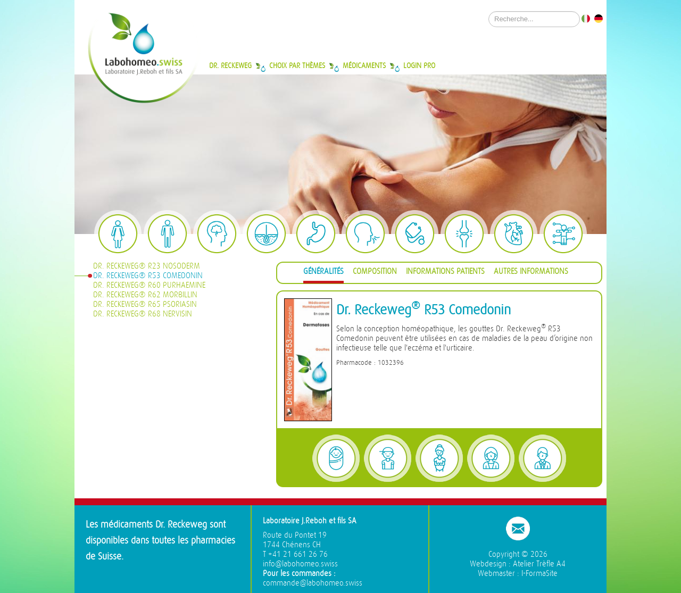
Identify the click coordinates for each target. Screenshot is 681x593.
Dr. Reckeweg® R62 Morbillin (145, 294)
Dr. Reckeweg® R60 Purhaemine (149, 285)
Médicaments (364, 65)
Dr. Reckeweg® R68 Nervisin (142, 314)
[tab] (323, 273)
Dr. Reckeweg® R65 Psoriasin (145, 304)
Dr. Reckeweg (230, 65)
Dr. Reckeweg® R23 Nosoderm (146, 266)
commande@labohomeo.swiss (312, 583)
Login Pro (419, 65)
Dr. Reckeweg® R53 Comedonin (148, 275)
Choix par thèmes (297, 65)
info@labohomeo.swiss (300, 564)
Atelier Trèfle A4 (539, 564)
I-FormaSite (539, 573)
